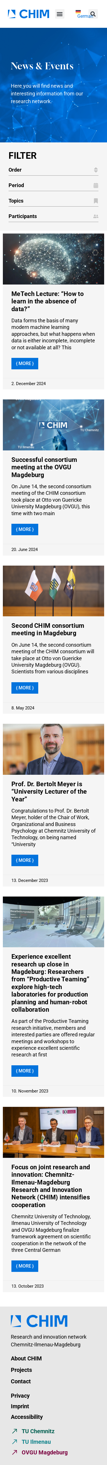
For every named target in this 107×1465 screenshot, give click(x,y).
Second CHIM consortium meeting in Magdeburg (47, 629)
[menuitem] (84, 14)
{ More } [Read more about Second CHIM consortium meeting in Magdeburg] (25, 688)
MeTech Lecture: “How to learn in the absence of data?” (47, 301)
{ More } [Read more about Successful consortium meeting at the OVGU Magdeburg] (25, 529)
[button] (59, 14)
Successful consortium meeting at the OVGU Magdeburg (44, 467)
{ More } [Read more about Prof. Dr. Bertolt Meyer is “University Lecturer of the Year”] (25, 860)
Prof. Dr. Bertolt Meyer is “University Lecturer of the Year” (49, 791)
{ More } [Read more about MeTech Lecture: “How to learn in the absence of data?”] (25, 363)
